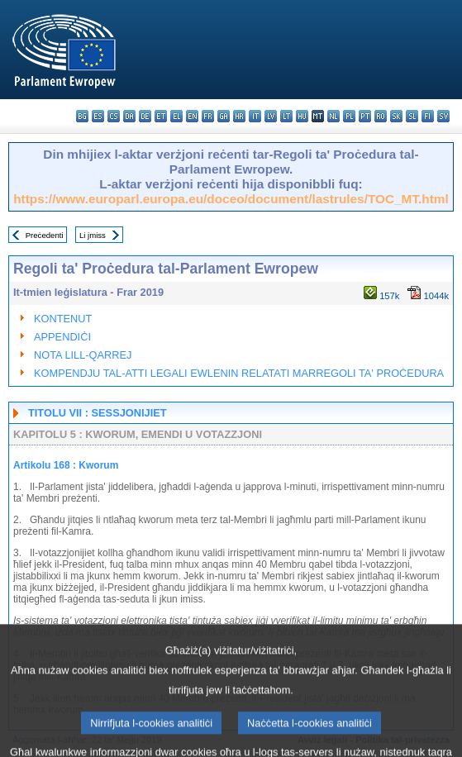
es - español (98, 116)
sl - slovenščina (412, 116)
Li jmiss (92, 235)
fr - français (208, 116)
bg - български (82, 116)
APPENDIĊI (62, 337)
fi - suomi (428, 116)
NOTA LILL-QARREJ (83, 355)
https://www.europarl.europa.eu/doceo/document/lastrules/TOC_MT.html (231, 199)
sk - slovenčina (396, 116)
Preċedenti (45, 235)
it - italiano (255, 116)
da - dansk (129, 116)
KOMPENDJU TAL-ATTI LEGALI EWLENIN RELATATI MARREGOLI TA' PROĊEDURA (239, 373)
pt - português (365, 116)
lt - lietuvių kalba (286, 116)
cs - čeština (113, 116)
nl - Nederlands (333, 116)
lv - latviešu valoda (270, 116)
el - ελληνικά (176, 116)
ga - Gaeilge (223, 116)
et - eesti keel (161, 116)
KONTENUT (63, 318)
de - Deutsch (145, 116)
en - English (192, 116)
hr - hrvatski (239, 116)
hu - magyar (302, 116)
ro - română (380, 116)
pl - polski (349, 116)
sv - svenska (443, 116)
